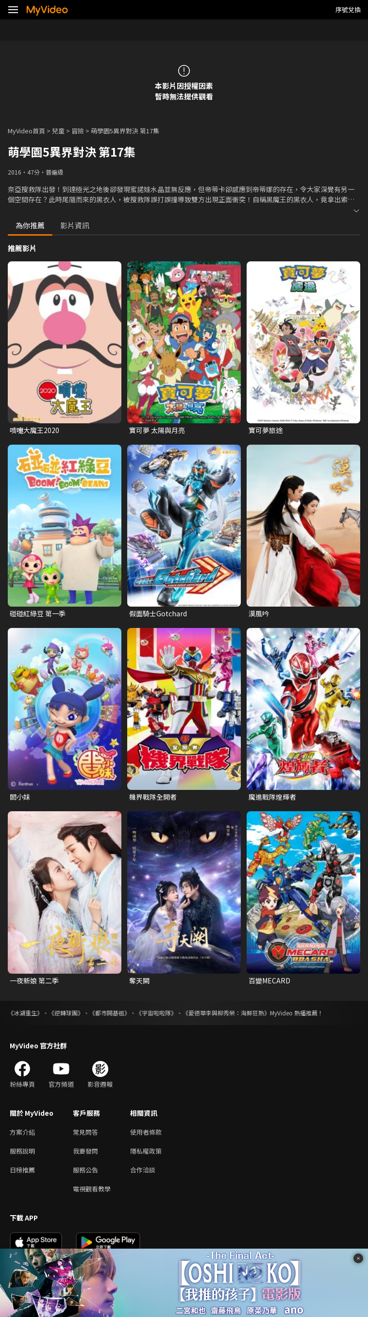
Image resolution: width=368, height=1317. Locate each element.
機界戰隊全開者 (153, 797)
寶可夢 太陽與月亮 (157, 430)
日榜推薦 (22, 1169)
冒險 (77, 130)
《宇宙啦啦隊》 (156, 1013)
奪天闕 (139, 980)
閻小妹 (20, 797)
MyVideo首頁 (26, 130)
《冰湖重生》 (25, 1013)
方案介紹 (22, 1132)
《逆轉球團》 (66, 1013)
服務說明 (22, 1151)
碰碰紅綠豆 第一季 (38, 613)
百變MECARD (269, 980)
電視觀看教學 (92, 1188)
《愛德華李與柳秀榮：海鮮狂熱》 (226, 1013)
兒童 (58, 130)
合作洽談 (142, 1169)
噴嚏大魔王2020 (34, 430)
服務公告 (85, 1169)
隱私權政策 (146, 1151)
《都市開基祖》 (109, 1013)
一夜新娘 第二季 (34, 980)
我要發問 (85, 1151)
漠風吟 (259, 613)
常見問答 (85, 1132)
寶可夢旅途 (266, 430)
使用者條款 (146, 1132)
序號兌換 (348, 9)
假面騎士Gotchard (158, 613)
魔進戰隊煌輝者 (272, 797)
